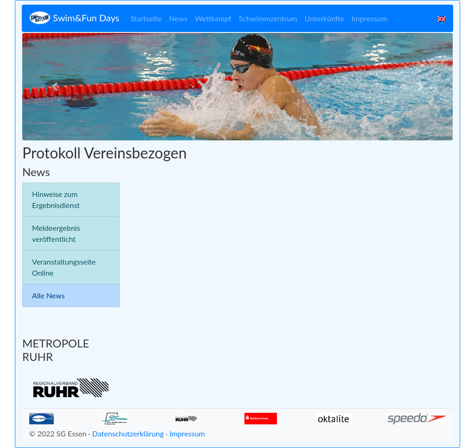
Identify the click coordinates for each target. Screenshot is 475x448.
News (178, 18)
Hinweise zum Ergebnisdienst (56, 199)
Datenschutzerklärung (128, 433)
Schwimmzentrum (268, 18)
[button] (54, 86)
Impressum (369, 18)
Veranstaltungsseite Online (64, 267)
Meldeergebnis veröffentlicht (56, 233)
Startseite (145, 18)
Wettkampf (213, 18)
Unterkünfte (325, 18)
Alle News (48, 295)
